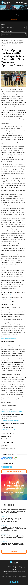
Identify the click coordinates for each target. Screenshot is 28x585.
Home (3, 40)
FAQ (19, 566)
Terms (9, 566)
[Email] (15, 458)
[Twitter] (5, 458)
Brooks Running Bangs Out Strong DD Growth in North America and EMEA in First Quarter (13, 511)
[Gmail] (13, 458)
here (10, 294)
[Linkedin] (8, 458)
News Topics (9, 40)
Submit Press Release (14, 471)
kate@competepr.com (8, 447)
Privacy (14, 566)
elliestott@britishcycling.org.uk (10, 420)
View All (14, 551)
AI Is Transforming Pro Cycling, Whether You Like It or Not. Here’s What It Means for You (13, 520)
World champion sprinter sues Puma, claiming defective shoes (12, 543)
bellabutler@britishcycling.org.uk (10, 429)
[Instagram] (10, 458)
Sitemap (14, 569)
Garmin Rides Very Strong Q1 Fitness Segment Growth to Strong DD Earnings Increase (13, 528)
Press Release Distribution (10, 567)
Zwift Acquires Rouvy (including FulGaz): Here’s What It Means (12, 536)
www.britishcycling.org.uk (8, 338)
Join (17, 2)
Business (16, 40)
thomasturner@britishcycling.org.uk (11, 411)
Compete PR (17, 438)
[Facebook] (2, 458)
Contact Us (22, 567)
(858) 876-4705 (20, 573)
